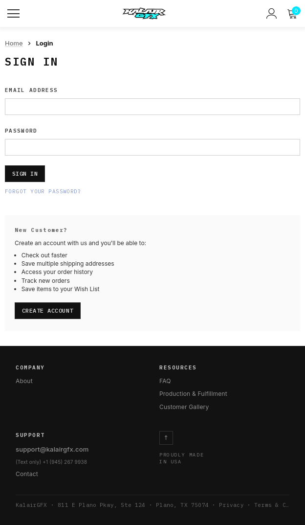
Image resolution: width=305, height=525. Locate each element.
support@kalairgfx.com (52, 449)
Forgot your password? (43, 191)
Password (21, 130)
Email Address (31, 90)
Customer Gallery (184, 407)
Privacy (231, 505)
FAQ (165, 381)
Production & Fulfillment (193, 393)
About (24, 381)
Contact (27, 474)
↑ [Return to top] (166, 438)
